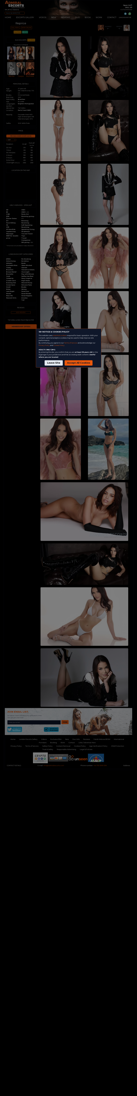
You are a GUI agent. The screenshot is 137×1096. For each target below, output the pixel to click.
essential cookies (59, 335)
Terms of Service (70, 343)
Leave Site (53, 362)
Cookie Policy (58, 345)
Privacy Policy (44, 345)
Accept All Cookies (78, 362)
